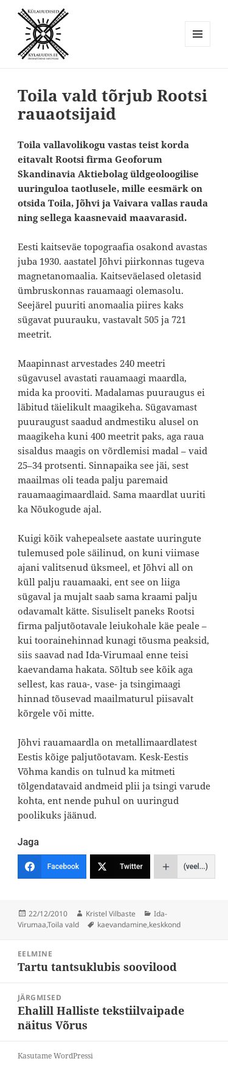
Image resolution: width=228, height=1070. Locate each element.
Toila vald (63, 924)
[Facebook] (52, 866)
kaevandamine (122, 924)
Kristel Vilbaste (111, 913)
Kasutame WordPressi (55, 1056)
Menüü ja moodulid (197, 46)
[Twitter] (120, 866)
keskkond (165, 924)
